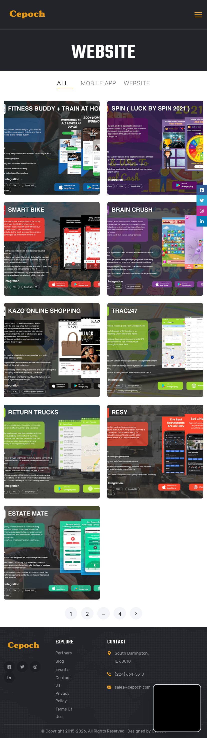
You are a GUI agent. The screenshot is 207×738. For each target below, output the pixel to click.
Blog (60, 661)
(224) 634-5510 (129, 674)
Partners (64, 653)
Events (62, 669)
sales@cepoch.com (132, 687)
